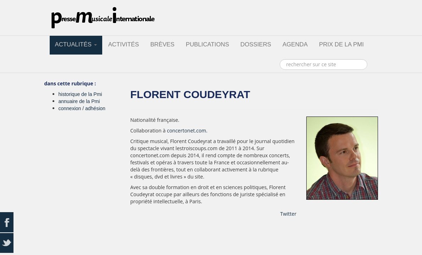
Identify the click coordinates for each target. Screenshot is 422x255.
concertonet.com (186, 130)
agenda (295, 44)
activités (123, 44)
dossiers (255, 44)
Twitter (288, 213)
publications (207, 44)
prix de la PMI (341, 44)
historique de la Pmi (80, 94)
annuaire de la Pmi (79, 101)
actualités (76, 44)
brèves (162, 44)
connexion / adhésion (82, 108)
